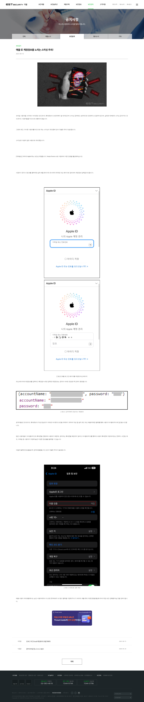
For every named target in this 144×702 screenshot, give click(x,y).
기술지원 (68, 683)
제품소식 (48, 36)
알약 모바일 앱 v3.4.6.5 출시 (72, 649)
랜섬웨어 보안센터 (107, 675)
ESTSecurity (14, 4)
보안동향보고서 (88, 675)
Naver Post (79, 692)
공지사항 (22, 684)
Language (123, 697)
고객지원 (103, 4)
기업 (25, 5)
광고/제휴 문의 (31, 693)
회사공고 (129, 4)
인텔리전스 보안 (32, 675)
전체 (24, 36)
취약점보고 (66, 693)
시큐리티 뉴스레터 (78, 675)
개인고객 (114, 4)
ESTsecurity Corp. (28, 698)
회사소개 (122, 4)
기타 (120, 36)
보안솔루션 (54, 4)
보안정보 (79, 4)
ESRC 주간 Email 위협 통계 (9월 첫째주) (72, 641)
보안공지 (72, 36)
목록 (72, 662)
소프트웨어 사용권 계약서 (43, 693)
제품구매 (67, 4)
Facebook (72, 692)
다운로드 (29, 684)
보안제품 (41, 4)
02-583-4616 (104, 696)
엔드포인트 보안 (23, 675)
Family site (123, 694)
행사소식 (96, 36)
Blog (75, 692)
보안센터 (91, 4)
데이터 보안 (40, 675)
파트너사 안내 (22, 693)
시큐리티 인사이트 (68, 675)
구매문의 (47, 683)
